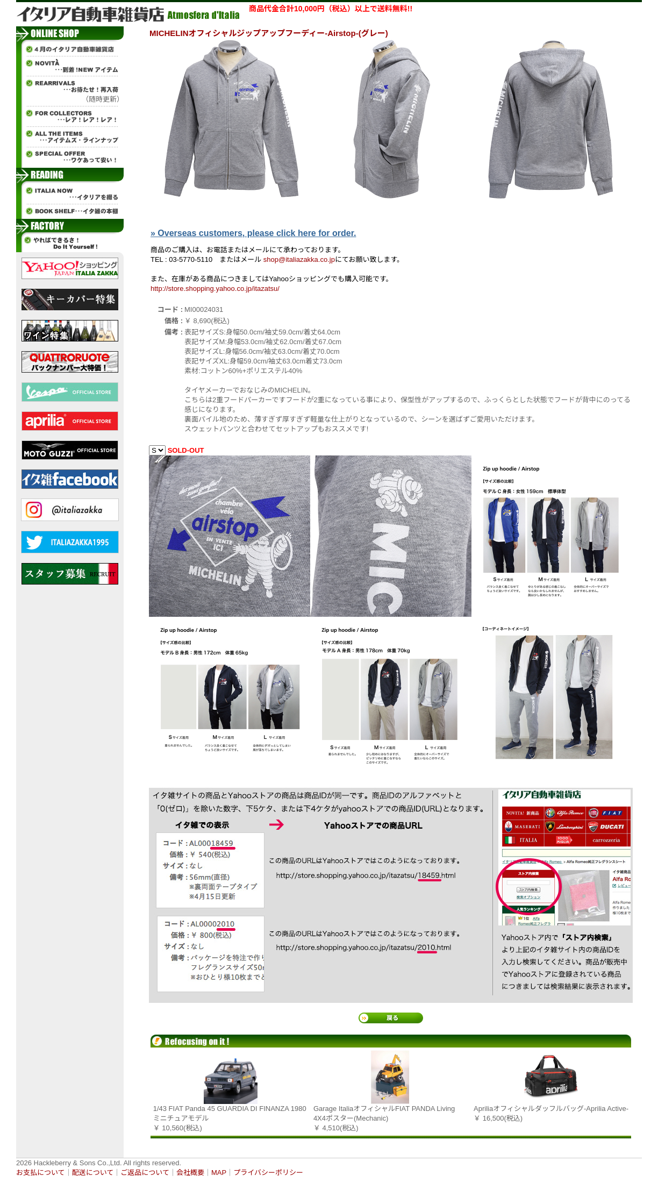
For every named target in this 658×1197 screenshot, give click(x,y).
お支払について (40, 1172)
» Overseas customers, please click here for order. (253, 233)
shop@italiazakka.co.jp (299, 259)
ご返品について (144, 1172)
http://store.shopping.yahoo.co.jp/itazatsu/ (215, 288)
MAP (218, 1172)
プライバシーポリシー (268, 1172)
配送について (93, 1172)
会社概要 (190, 1172)
